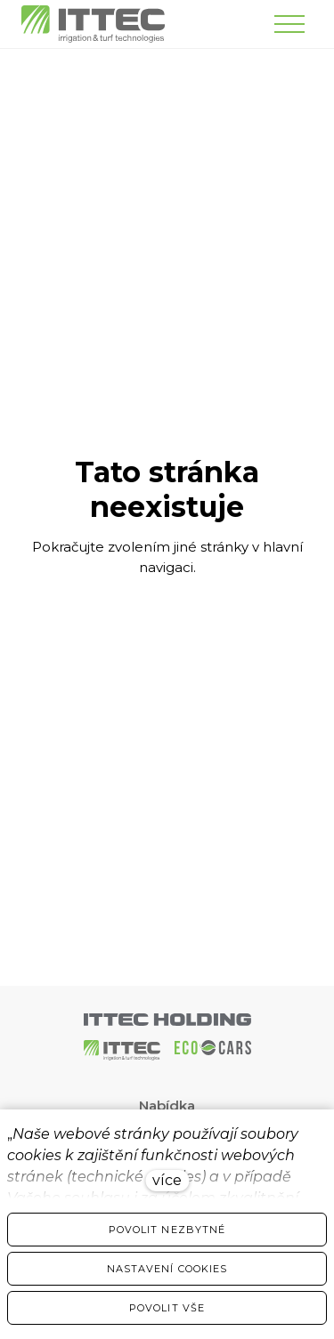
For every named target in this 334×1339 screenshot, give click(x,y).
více (167, 1180)
